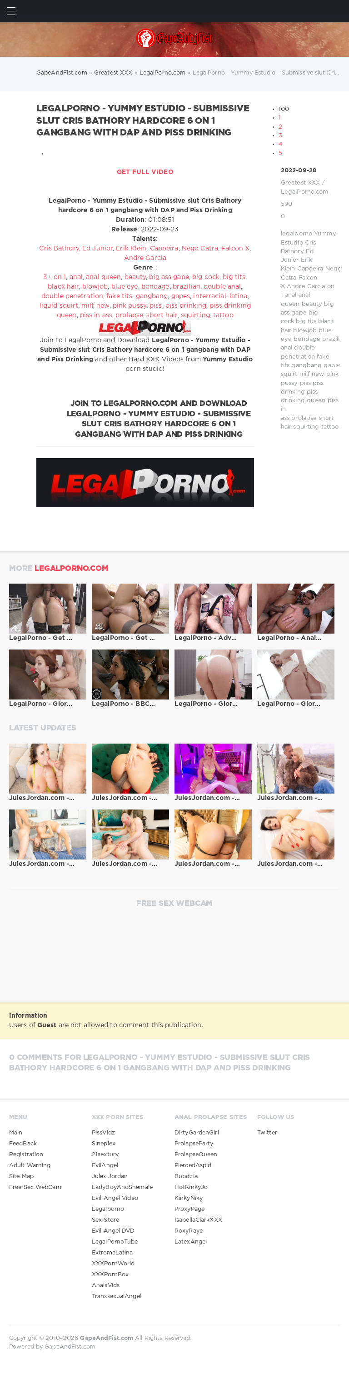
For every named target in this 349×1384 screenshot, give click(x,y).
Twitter (267, 1132)
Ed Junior (97, 248)
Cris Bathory (59, 248)
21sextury (105, 1154)
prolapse (304, 418)
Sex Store (105, 1220)
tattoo (330, 427)
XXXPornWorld (113, 1263)
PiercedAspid (192, 1165)
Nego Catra (200, 248)
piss (305, 383)
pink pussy (129, 306)
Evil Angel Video (115, 1198)
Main (15, 1132)
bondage (307, 339)
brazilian (334, 339)
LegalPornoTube (115, 1241)
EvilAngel (105, 1165)
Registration (26, 1154)
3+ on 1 (54, 277)
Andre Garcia (306, 286)
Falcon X (235, 248)
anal (290, 295)
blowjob (305, 330)
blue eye (124, 287)
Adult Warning (29, 1165)
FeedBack (23, 1143)
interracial (209, 296)
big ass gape (169, 277)
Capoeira (310, 268)
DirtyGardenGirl (196, 1132)
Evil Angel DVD (113, 1231)
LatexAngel (190, 1241)
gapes (333, 365)
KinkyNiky (188, 1198)
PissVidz (103, 1132)
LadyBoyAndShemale (122, 1187)
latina (238, 296)
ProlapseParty (193, 1143)
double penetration (72, 296)
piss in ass (96, 315)
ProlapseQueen (195, 1154)
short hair (161, 315)
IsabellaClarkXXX (198, 1220)
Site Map (21, 1176)
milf (304, 374)
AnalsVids (106, 1285)
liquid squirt (59, 306)
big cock (205, 277)
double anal (222, 287)
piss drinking (185, 306)
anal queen (103, 277)
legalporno (296, 233)
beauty (312, 304)
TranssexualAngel (116, 1296)
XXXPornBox (110, 1274)
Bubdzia (186, 1176)
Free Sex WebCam (35, 1187)
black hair (63, 287)
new (318, 374)
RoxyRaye (188, 1231)
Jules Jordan (110, 1176)
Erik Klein (131, 248)
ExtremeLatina (112, 1252)
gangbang (306, 365)
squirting (306, 427)
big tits (306, 321)
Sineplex (103, 1143)
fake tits (119, 296)
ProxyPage (189, 1209)
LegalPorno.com (305, 192)
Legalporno (108, 1209)
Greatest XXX (300, 182)
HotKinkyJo (191, 1187)
